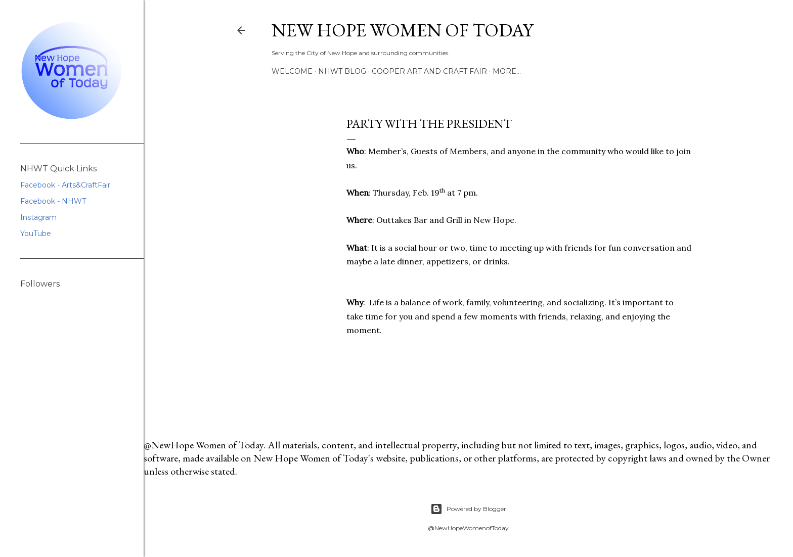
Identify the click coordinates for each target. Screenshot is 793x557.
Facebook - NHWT (53, 201)
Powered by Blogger (468, 509)
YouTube (35, 233)
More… (507, 71)
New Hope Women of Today (402, 30)
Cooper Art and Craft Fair (429, 71)
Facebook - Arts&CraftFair (65, 185)
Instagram (38, 217)
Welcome (292, 71)
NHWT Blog (342, 71)
